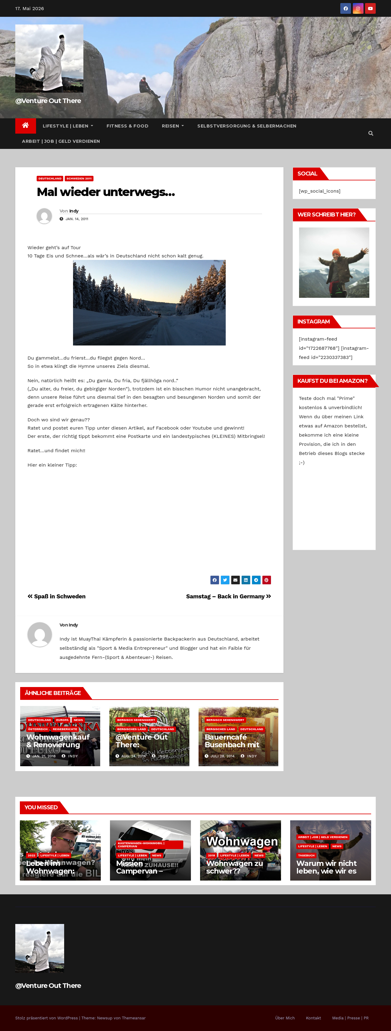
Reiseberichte (65, 729)
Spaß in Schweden (56, 596)
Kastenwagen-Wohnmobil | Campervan (141, 844)
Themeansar (134, 1018)
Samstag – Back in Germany (228, 596)
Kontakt (313, 1018)
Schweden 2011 (79, 178)
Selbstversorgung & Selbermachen (247, 126)
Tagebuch (306, 855)
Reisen (173, 126)
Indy (73, 211)
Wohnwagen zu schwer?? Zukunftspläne (234, 871)
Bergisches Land (131, 729)
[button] (370, 133)
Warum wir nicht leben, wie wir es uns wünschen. (326, 871)
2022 (31, 855)
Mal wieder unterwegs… (105, 192)
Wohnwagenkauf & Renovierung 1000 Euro (57, 745)
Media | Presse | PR (350, 1018)
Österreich (38, 729)
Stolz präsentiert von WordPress (47, 1018)
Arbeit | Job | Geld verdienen (61, 141)
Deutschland (49, 178)
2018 (211, 855)
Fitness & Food (127, 126)
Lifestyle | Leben (68, 126)
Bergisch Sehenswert (136, 720)
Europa (62, 720)
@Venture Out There (48, 101)
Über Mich (285, 1018)
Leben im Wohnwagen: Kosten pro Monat (58, 871)
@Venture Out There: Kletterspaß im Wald (142, 748)
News (78, 720)
